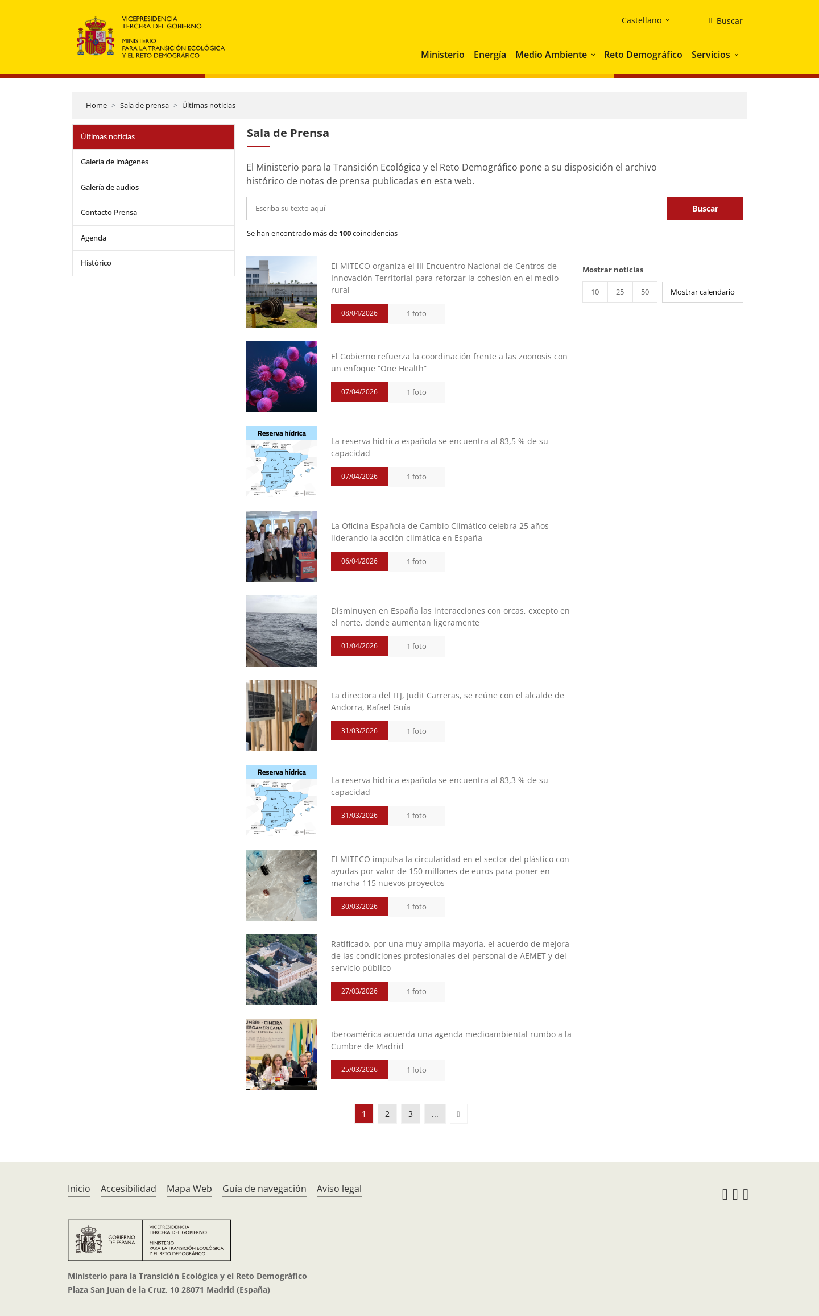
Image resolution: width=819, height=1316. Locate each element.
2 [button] (387, 1113)
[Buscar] (721, 21)
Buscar (705, 208)
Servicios (711, 54)
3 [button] (410, 1113)
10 (595, 292)
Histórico (96, 263)
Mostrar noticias (612, 269)
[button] (594, 54)
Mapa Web (189, 1188)
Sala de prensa (144, 105)
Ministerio (443, 54)
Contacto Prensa (109, 212)
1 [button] (364, 1113)
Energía (490, 54)
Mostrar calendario (703, 292)
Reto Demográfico (643, 54)
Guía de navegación (264, 1188)
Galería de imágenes (114, 161)
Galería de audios (110, 187)
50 (645, 292)
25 (620, 292)
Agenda (93, 238)
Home (96, 105)
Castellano (641, 20)
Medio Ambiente (551, 54)
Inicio (79, 1188)
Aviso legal (339, 1188)
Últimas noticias (208, 105)
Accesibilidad (128, 1188)
